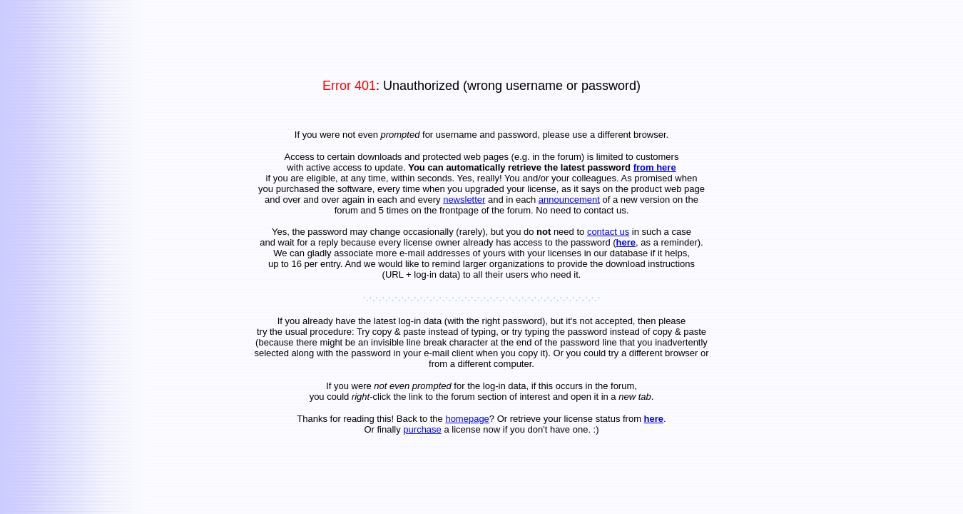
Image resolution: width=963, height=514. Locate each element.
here (626, 242)
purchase (422, 429)
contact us (608, 231)
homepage (467, 418)
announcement (569, 199)
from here (654, 167)
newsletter (464, 199)
